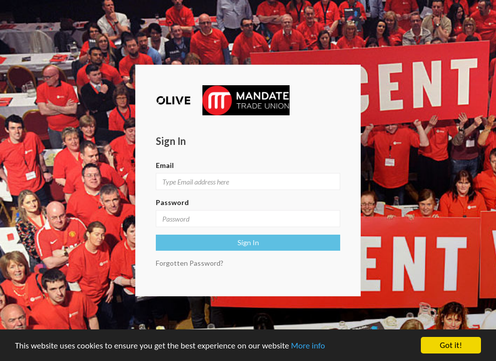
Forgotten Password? (189, 263)
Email (165, 165)
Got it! (451, 345)
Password (172, 202)
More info (308, 345)
